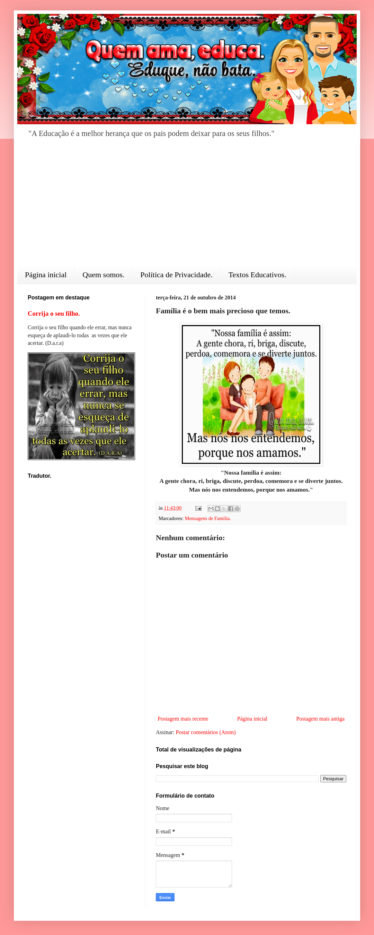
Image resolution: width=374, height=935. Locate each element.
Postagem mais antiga (320, 719)
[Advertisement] (187, 206)
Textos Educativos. (257, 274)
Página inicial (45, 274)
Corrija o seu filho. (54, 313)
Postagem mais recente (183, 719)
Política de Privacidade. (176, 274)
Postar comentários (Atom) (205, 732)
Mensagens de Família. (208, 518)
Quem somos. (103, 274)
